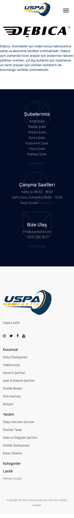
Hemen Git (37, 163)
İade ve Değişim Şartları (20, 437)
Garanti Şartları (14, 373)
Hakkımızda (11, 365)
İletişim (8, 404)
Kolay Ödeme (12, 453)
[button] (66, 9)
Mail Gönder (37, 246)
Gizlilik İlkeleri (12, 388)
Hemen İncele (12, 478)
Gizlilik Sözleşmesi (16, 445)
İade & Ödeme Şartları (19, 381)
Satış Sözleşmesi (15, 357)
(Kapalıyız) (46, 203)
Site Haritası (12, 396)
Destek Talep (12, 430)
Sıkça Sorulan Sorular (18, 422)
